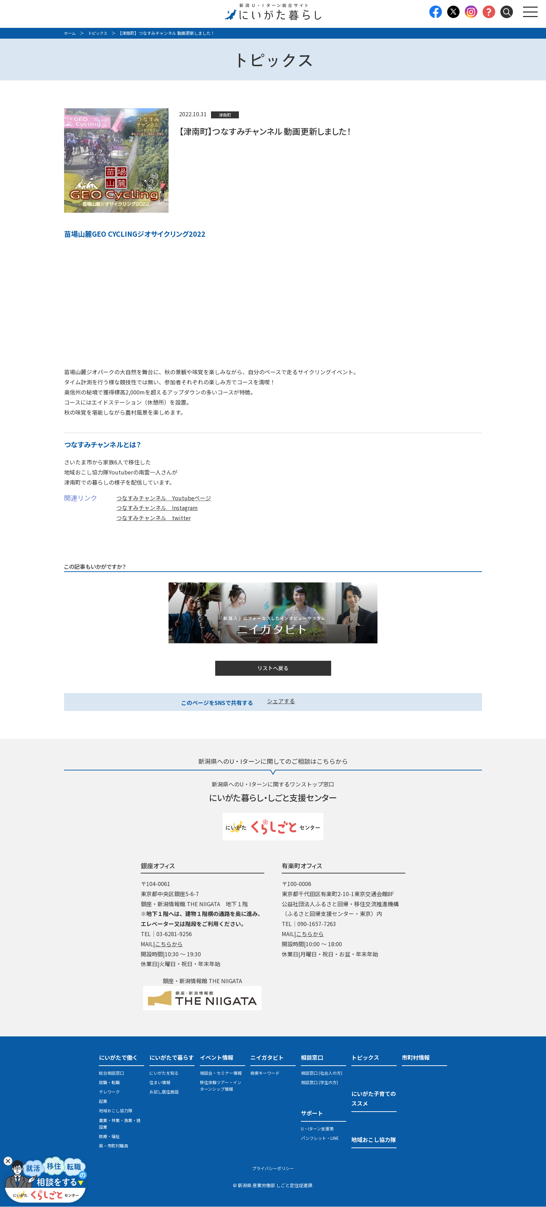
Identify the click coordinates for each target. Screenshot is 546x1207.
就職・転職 (109, 1082)
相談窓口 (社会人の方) (321, 1073)
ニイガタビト (267, 1057)
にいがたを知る (164, 1073)
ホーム (70, 33)
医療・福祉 (109, 1136)
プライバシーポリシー (273, 1169)
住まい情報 (159, 1082)
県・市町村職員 (113, 1146)
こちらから (169, 944)
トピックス (99, 33)
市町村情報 (416, 1057)
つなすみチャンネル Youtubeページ (163, 497)
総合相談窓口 (111, 1073)
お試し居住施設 (164, 1092)
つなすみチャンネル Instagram (157, 507)
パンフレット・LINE (320, 1139)
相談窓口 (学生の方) (319, 1082)
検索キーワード (265, 1073)
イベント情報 (216, 1057)
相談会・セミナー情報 (221, 1073)
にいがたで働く (118, 1057)
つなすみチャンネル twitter (153, 518)
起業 (103, 1102)
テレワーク (109, 1092)
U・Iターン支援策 (317, 1129)
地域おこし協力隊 (115, 1111)
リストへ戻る (273, 668)
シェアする (281, 701)
